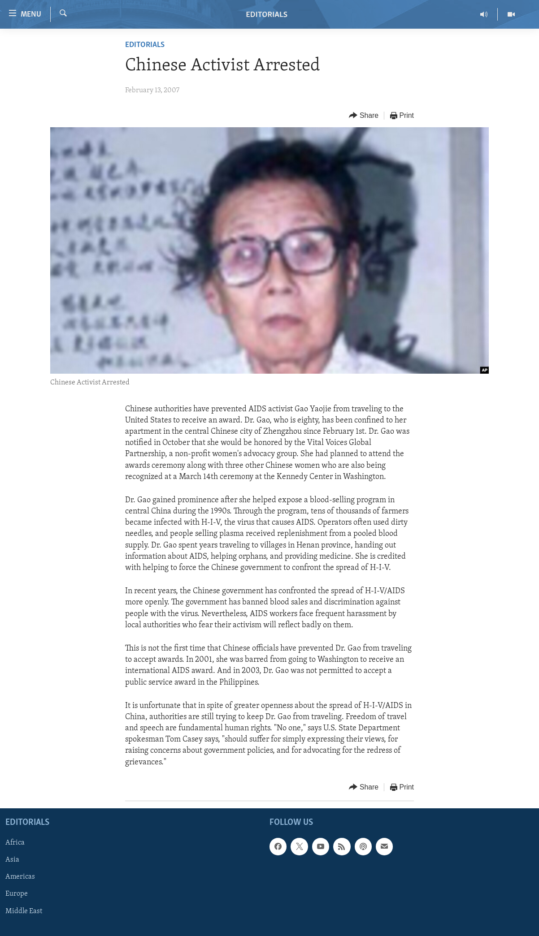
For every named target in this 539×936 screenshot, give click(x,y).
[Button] (363, 116)
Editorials (145, 45)
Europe (16, 893)
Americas (20, 876)
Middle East (23, 910)
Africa (15, 842)
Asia (12, 859)
